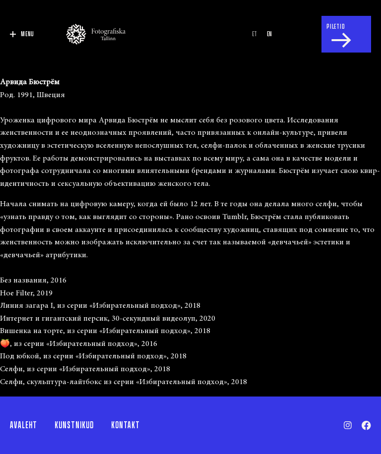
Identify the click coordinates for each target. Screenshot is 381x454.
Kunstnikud (74, 425)
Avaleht (23, 425)
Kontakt (125, 425)
